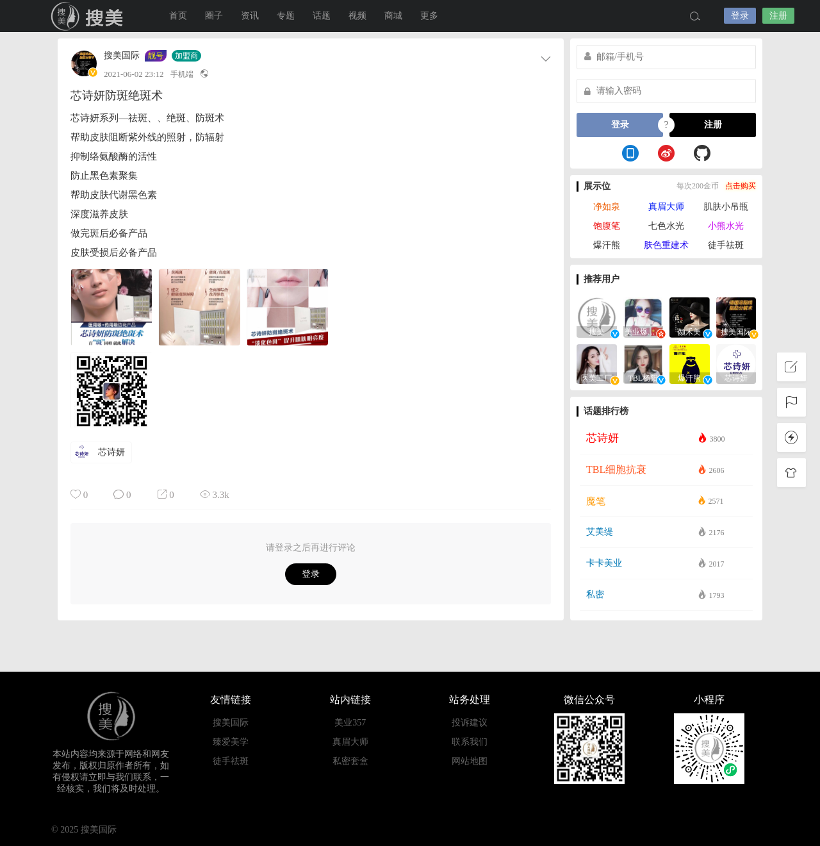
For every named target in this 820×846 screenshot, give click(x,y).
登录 (740, 16)
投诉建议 (470, 722)
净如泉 (606, 207)
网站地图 (470, 761)
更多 (429, 16)
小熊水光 (726, 226)
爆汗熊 (606, 245)
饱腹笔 (606, 226)
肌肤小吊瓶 (725, 207)
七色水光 (666, 226)
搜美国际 (90, 16)
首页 (178, 16)
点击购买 (740, 185)
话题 (322, 16)
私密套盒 (350, 761)
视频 (357, 16)
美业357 (350, 722)
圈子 (214, 16)
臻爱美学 (231, 742)
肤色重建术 (666, 245)
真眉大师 (666, 207)
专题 (286, 16)
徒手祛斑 (726, 245)
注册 (778, 16)
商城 (393, 16)
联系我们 (470, 742)
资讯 (250, 16)
